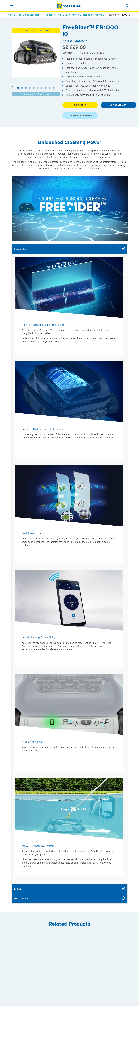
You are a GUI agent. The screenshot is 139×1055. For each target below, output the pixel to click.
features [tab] (69, 248)
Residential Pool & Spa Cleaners (61, 14)
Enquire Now (80, 105)
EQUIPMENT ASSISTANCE (80, 115)
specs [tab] (69, 888)
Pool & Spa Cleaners (28, 14)
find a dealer (118, 105)
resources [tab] (69, 898)
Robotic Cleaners (92, 14)
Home (10, 14)
